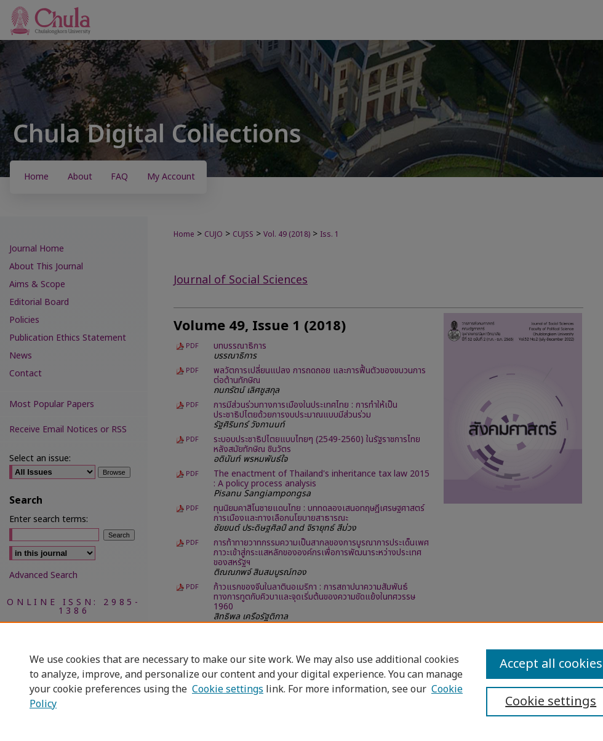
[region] (301, 681)
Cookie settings (227, 689)
